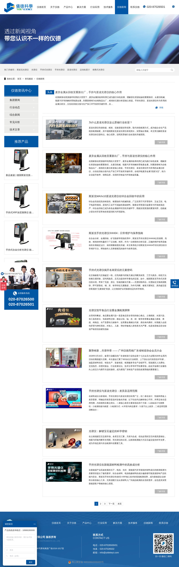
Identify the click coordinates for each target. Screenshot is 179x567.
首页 (19, 79)
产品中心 (68, 7)
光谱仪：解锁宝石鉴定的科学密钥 (108, 431)
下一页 (112, 504)
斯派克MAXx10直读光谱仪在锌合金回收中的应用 (116, 196)
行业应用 (94, 7)
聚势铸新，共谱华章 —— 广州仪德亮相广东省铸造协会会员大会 (125, 350)
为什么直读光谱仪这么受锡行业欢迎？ (110, 122)
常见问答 (15, 122)
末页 (120, 504)
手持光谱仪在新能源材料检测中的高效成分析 (114, 464)
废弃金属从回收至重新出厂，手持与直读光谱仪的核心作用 (88, 92)
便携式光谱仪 (98, 70)
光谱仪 (34, 70)
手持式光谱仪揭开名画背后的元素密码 (110, 270)
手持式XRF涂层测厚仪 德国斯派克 (23, 213)
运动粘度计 (85, 70)
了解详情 (161, 142)
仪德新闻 (121, 7)
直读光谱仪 (72, 70)
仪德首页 (41, 7)
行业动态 (15, 107)
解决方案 (81, 7)
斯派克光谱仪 (23, 70)
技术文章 (15, 129)
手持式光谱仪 (46, 70)
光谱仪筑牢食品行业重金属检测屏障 (109, 310)
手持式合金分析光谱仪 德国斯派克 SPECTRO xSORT (33, 250)
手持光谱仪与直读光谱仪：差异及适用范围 (113, 390)
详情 (161, 107)
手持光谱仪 (60, 70)
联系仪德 (135, 7)
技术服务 (108, 7)
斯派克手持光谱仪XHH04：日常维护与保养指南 (116, 233)
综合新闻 (15, 114)
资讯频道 (29, 79)
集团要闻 (15, 100)
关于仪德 (54, 7)
